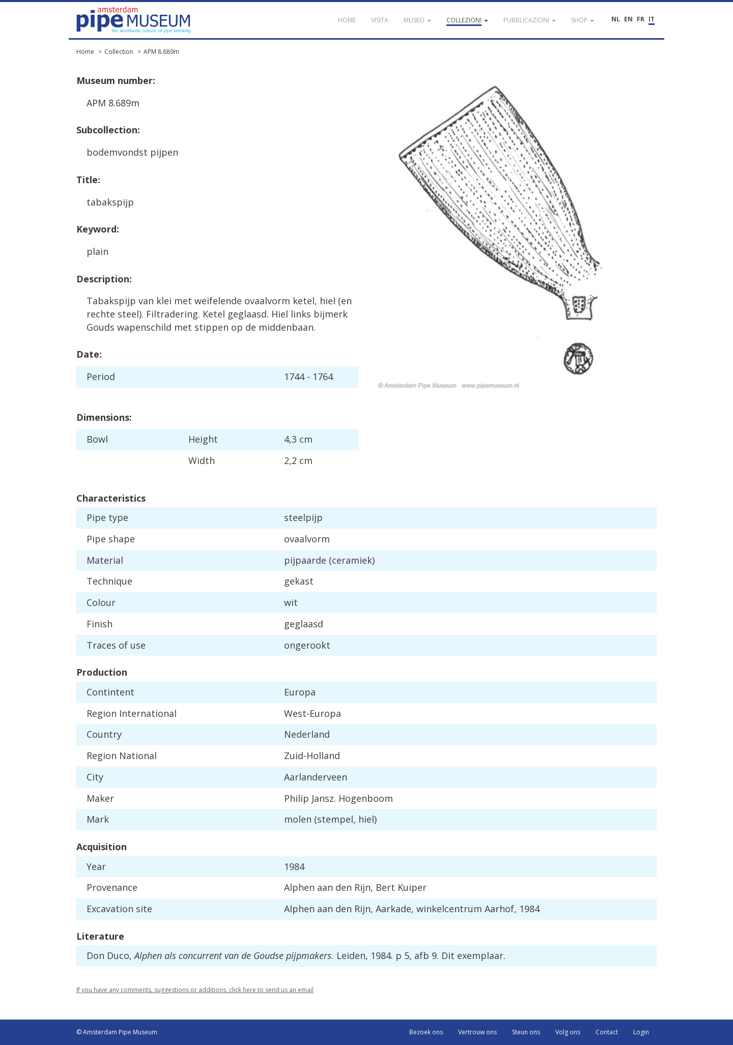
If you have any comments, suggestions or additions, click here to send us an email (195, 989)
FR (640, 19)
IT (652, 19)
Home (85, 51)
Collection (118, 51)
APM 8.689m (161, 51)
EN (628, 19)
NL (615, 19)
